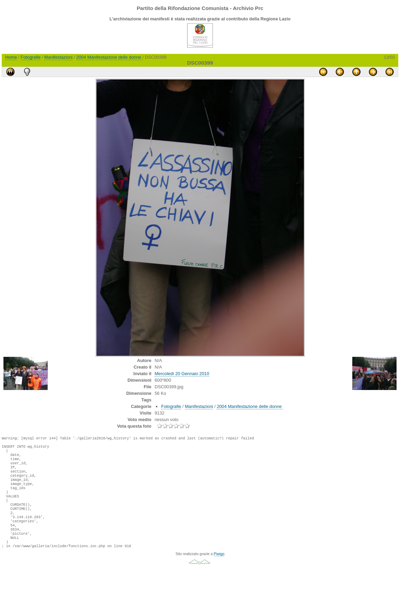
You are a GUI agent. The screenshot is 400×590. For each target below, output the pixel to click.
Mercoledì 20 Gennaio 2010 (182, 373)
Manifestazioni (58, 57)
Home (11, 57)
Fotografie (31, 57)
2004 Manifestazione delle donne (109, 57)
